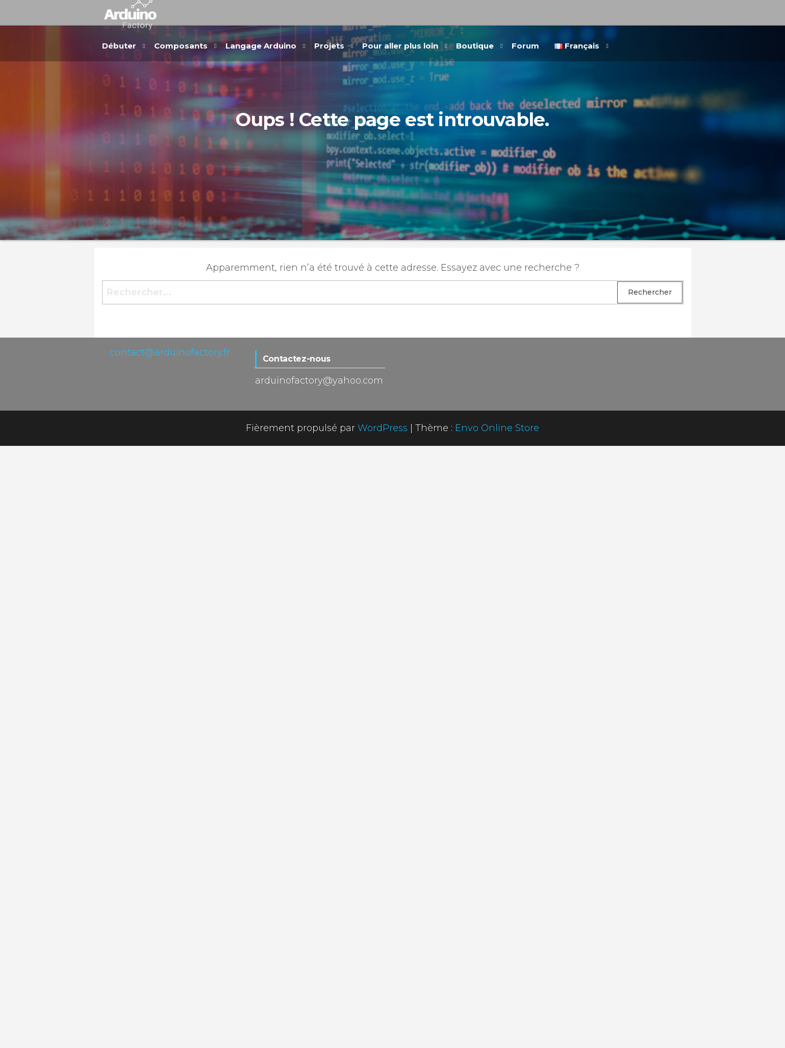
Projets (329, 46)
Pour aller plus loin (400, 46)
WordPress (383, 428)
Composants (181, 46)
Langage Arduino (260, 46)
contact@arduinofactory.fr (170, 352)
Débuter (119, 46)
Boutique (475, 46)
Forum (525, 46)
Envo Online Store (497, 428)
